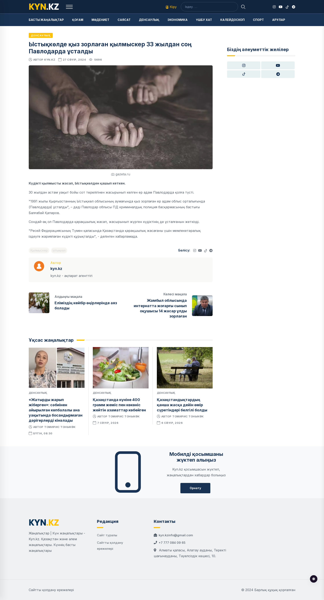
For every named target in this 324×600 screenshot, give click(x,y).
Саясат (124, 20)
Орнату (195, 488)
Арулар (278, 20)
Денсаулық (149, 20)
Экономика (178, 20)
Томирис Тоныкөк (60, 427)
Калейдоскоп (232, 20)
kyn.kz (49, 59)
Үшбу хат (204, 20)
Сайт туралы (107, 535)
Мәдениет (100, 20)
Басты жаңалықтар (46, 20)
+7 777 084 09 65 (172, 543)
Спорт (258, 20)
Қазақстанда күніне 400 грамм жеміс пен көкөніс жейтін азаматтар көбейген (119, 405)
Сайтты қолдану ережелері (51, 590)
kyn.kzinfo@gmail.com (176, 535)
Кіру (171, 7)
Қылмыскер (39, 250)
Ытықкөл (59, 250)
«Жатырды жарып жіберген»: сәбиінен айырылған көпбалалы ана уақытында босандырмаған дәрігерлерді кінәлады (55, 410)
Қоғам (77, 20)
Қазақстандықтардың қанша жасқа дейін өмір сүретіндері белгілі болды (182, 405)
